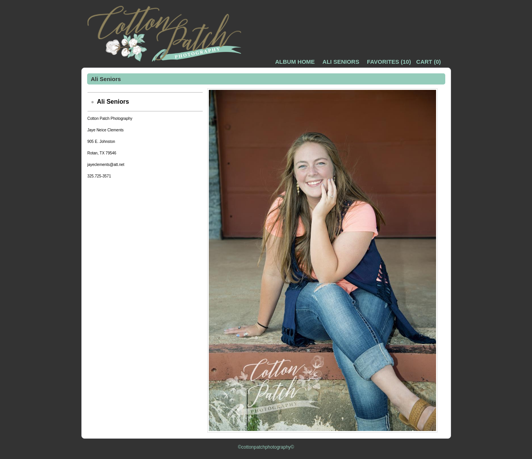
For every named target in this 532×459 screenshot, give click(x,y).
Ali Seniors (340, 61)
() (389, 61)
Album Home (295, 61)
